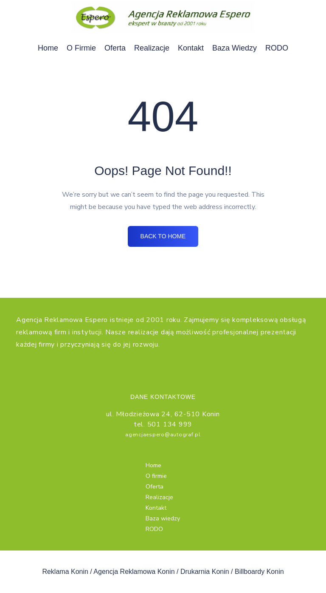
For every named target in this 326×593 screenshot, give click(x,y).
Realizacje (151, 48)
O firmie (81, 48)
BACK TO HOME (163, 238)
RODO (276, 48)
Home (48, 48)
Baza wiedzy (234, 48)
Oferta (115, 48)
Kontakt (191, 48)
